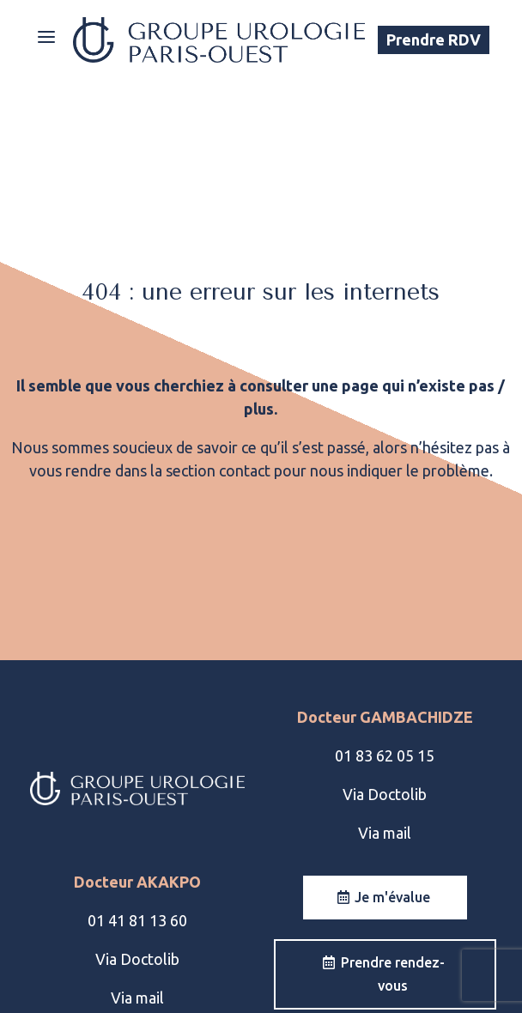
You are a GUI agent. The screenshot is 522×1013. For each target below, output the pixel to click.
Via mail (384, 832)
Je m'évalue (392, 897)
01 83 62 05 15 (384, 755)
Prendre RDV (433, 39)
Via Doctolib (385, 794)
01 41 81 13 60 (137, 920)
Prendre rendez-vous (393, 974)
